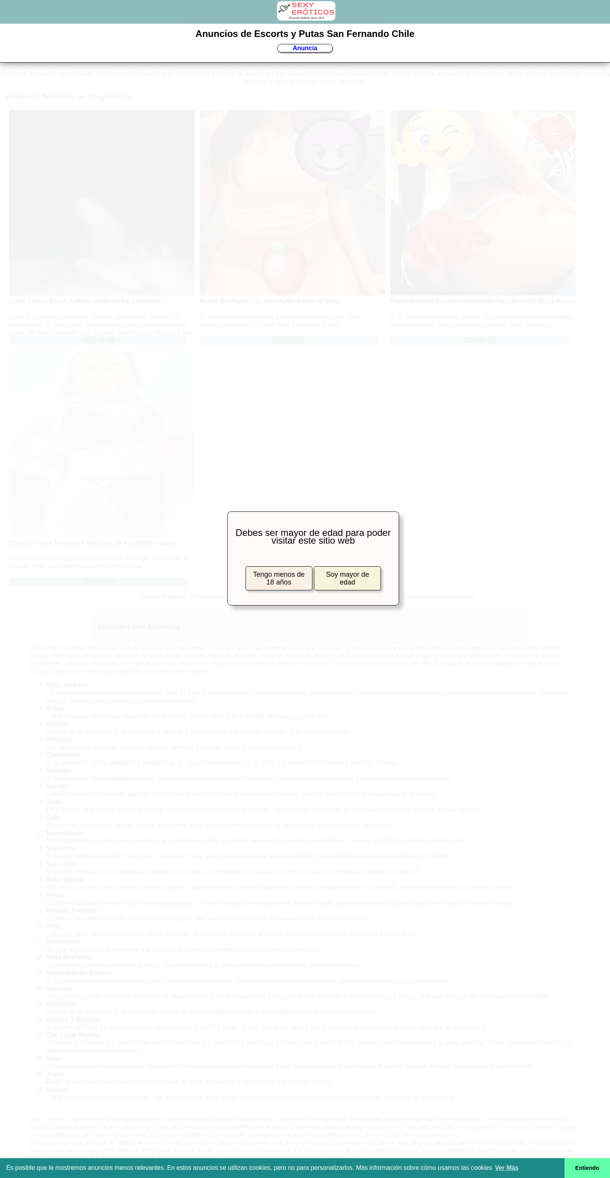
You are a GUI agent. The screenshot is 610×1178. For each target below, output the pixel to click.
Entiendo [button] (587, 1168)
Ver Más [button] (506, 1167)
